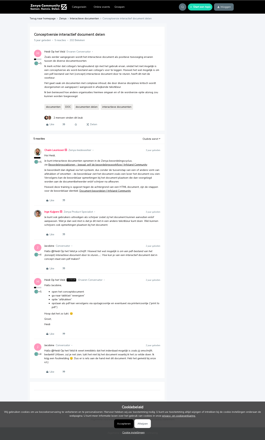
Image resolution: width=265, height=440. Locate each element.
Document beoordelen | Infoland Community (105, 191)
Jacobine (49, 246)
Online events (102, 7)
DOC (68, 107)
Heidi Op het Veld (54, 51)
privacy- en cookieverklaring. (179, 416)
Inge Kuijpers (51, 212)
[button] (200, 7)
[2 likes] (63, 118)
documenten (53, 107)
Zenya (62, 18)
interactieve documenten (116, 107)
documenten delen (87, 107)
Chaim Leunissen (54, 150)
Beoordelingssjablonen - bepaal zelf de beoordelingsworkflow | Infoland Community (97, 164)
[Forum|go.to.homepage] (48, 7)
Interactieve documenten (84, 18)
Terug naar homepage (42, 18)
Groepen (119, 7)
